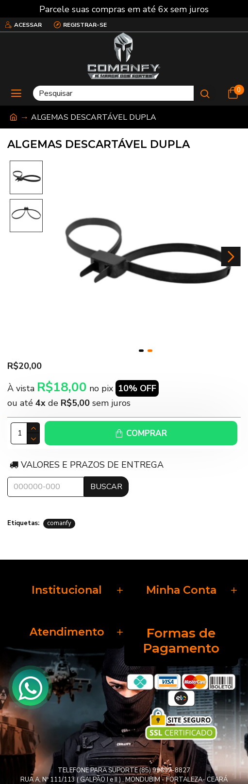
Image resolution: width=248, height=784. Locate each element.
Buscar (106, 486)
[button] (231, 256)
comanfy (59, 523)
